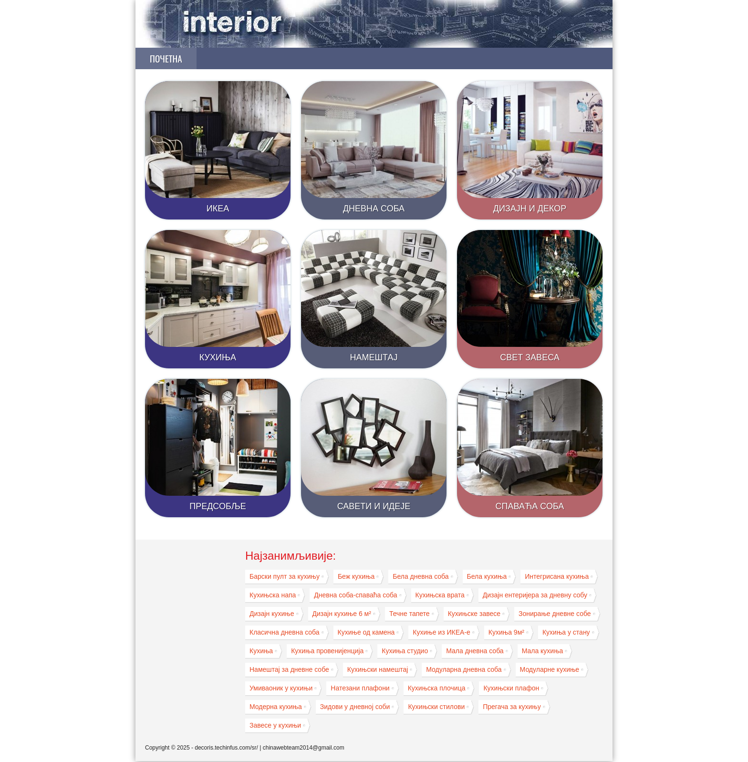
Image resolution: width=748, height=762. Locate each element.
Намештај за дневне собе (289, 669)
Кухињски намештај (377, 669)
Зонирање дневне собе (555, 613)
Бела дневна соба (420, 576)
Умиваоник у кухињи (280, 688)
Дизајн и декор (529, 208)
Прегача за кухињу (511, 706)
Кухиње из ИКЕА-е (441, 632)
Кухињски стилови (436, 706)
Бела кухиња (487, 576)
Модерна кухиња (275, 706)
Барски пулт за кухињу (284, 576)
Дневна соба (374, 208)
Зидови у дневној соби (355, 706)
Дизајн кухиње (271, 613)
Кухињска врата (440, 595)
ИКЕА (218, 208)
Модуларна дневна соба (463, 669)
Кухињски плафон (511, 688)
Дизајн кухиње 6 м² (341, 613)
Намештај (374, 357)
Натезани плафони (360, 688)
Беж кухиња (356, 576)
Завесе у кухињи (275, 725)
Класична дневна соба (284, 632)
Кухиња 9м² (506, 632)
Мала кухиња (542, 651)
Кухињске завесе (474, 613)
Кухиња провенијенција (327, 651)
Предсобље (217, 506)
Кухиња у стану (566, 632)
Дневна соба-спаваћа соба (355, 595)
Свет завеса (530, 357)
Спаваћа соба (530, 506)
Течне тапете (409, 613)
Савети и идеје (374, 506)
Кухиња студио (405, 651)
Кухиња (217, 357)
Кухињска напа (272, 595)
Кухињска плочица (437, 688)
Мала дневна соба (474, 651)
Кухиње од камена (366, 632)
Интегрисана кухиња (557, 576)
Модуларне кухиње (550, 669)
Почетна (166, 58)
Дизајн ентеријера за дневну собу (535, 595)
